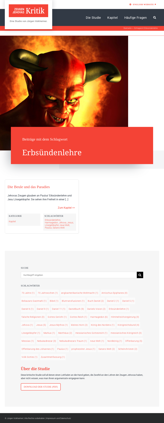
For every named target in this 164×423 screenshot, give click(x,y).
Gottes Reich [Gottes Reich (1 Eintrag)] (78, 317)
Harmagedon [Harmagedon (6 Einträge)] (99, 317)
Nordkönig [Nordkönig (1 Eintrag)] (114, 341)
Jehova (62, 222)
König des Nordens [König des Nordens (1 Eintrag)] (103, 325)
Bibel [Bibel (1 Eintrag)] (54, 301)
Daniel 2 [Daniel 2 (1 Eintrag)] (113, 301)
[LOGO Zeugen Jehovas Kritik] (28, 6)
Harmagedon (51, 222)
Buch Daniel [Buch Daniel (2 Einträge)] (96, 301)
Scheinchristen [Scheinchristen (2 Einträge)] (127, 349)
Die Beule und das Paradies (29, 187)
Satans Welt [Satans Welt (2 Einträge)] (106, 349)
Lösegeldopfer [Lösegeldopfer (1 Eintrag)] (31, 333)
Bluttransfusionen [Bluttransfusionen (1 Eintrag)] (73, 301)
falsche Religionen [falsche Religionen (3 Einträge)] (33, 317)
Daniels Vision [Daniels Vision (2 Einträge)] (96, 309)
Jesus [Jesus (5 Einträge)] (41, 325)
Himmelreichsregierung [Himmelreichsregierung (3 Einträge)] (125, 317)
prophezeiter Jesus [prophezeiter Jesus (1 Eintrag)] (83, 349)
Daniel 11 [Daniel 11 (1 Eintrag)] (59, 309)
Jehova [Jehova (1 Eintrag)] (27, 325)
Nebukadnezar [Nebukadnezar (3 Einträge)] (46, 341)
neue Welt (65, 225)
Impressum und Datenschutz (58, 418)
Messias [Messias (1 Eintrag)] (28, 341)
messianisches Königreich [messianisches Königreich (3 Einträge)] (126, 333)
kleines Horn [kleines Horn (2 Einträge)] (79, 325)
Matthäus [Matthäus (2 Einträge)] (65, 333)
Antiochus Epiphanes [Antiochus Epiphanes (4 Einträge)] (115, 293)
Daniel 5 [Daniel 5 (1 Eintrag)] (128, 301)
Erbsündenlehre (52, 220)
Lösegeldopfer (52, 225)
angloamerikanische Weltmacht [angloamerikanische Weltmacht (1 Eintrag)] (79, 293)
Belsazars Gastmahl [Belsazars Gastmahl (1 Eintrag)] (34, 301)
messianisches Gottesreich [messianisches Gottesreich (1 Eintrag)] (91, 333)
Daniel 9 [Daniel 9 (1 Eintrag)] (43, 309)
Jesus (70, 222)
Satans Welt (59, 227)
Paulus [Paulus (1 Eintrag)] (62, 349)
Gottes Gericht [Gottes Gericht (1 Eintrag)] (57, 317)
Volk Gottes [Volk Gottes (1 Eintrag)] (30, 357)
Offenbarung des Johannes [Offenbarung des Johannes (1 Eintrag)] (38, 349)
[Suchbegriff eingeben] (79, 275)
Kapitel (12, 221)
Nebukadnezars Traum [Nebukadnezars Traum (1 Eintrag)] (73, 341)
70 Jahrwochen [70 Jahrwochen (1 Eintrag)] (48, 293)
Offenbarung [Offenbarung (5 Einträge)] (133, 341)
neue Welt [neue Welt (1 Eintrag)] (97, 341)
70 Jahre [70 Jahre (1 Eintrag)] (28, 293)
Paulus (48, 227)
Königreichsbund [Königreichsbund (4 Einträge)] (128, 325)
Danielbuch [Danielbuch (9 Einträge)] (76, 309)
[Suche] (154, 18)
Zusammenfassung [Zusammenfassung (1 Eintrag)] (53, 357)
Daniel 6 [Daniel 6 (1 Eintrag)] (28, 309)
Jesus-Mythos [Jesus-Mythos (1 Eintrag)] (58, 325)
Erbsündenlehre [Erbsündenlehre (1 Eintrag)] (119, 309)
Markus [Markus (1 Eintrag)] (49, 333)
